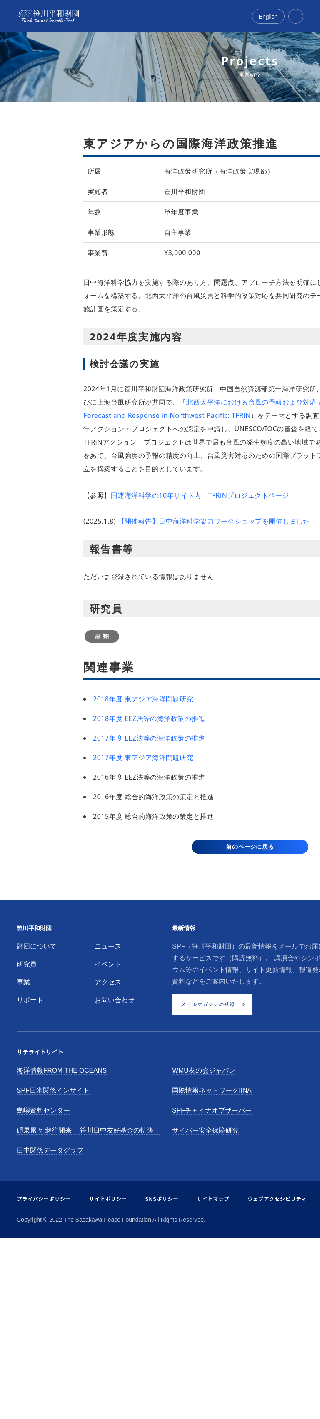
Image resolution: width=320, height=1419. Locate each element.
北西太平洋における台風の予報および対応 (251, 402)
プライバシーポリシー (44, 1199)
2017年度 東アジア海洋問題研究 (143, 757)
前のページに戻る (250, 846)
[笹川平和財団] (48, 16)
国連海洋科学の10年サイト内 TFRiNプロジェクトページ (200, 495)
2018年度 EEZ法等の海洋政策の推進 (149, 718)
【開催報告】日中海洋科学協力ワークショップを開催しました (214, 521)
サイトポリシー (108, 1199)
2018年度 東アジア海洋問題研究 (143, 698)
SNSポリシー (162, 1199)
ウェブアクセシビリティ (277, 1199)
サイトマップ (213, 1199)
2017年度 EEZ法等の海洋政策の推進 (149, 738)
